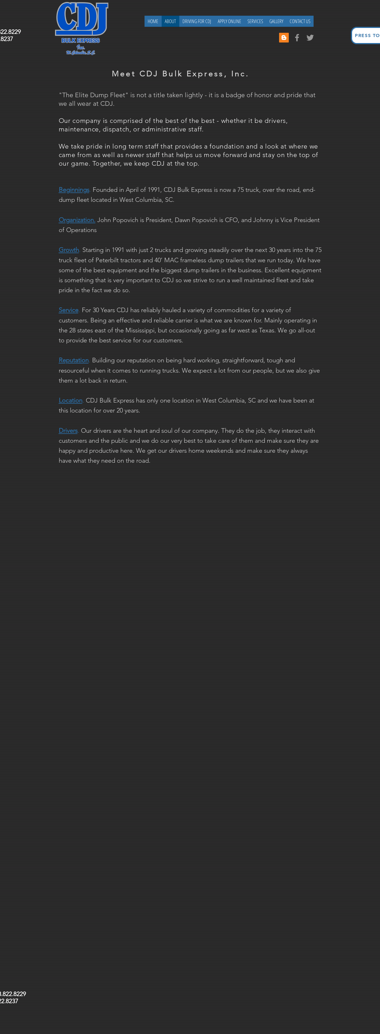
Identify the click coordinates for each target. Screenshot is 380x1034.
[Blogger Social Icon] (284, 37)
